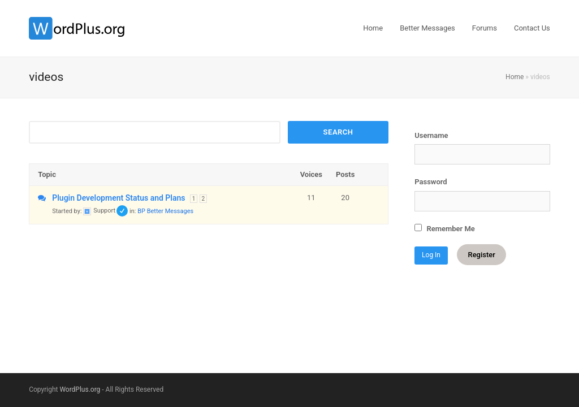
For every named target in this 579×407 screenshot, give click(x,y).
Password (430, 181)
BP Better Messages (165, 210)
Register (481, 254)
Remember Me (444, 228)
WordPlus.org (79, 389)
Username (431, 135)
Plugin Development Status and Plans (118, 197)
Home (514, 77)
